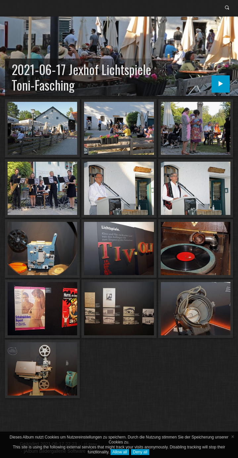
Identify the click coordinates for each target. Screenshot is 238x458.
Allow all (120, 452)
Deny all (140, 452)
